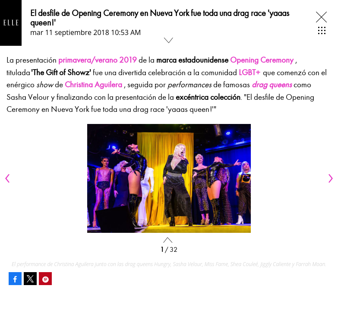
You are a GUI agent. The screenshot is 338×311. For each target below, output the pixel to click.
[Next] (329, 178)
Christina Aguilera (93, 84)
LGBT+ (249, 72)
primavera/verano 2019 (97, 60)
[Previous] (8, 178)
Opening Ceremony (262, 60)
